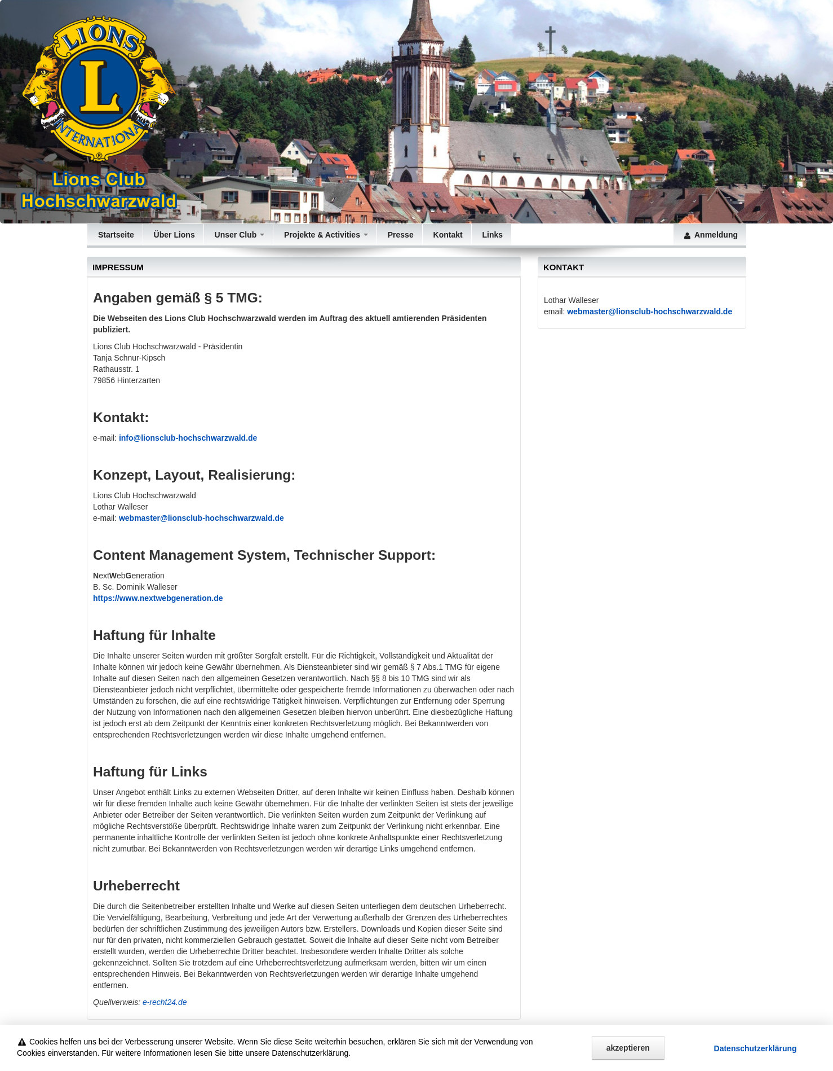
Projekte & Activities (325, 234)
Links (491, 234)
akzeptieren (628, 1058)
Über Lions (173, 234)
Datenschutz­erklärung (755, 1058)
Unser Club (238, 234)
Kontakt (447, 234)
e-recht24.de (165, 1002)
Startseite (115, 234)
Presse (400, 234)
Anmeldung (710, 234)
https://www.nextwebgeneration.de (158, 598)
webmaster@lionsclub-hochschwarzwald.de (649, 311)
